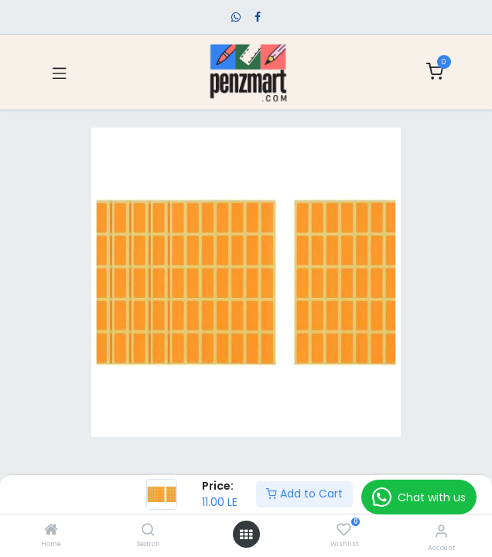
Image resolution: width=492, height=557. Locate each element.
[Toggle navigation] (59, 72)
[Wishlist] (343, 530)
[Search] (148, 530)
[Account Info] (441, 531)
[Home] (51, 530)
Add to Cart (304, 493)
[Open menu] (246, 534)
